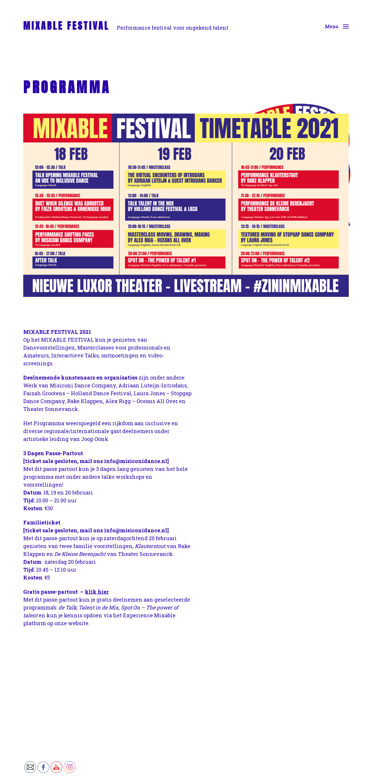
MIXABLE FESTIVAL (66, 26)
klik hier (97, 591)
